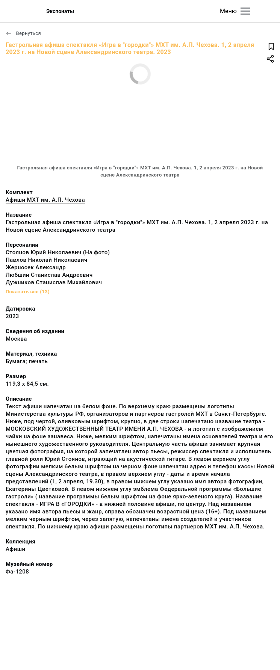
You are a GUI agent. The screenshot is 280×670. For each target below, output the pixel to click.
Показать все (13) (28, 291)
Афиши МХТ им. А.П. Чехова (45, 199)
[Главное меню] (245, 11)
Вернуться (23, 33)
